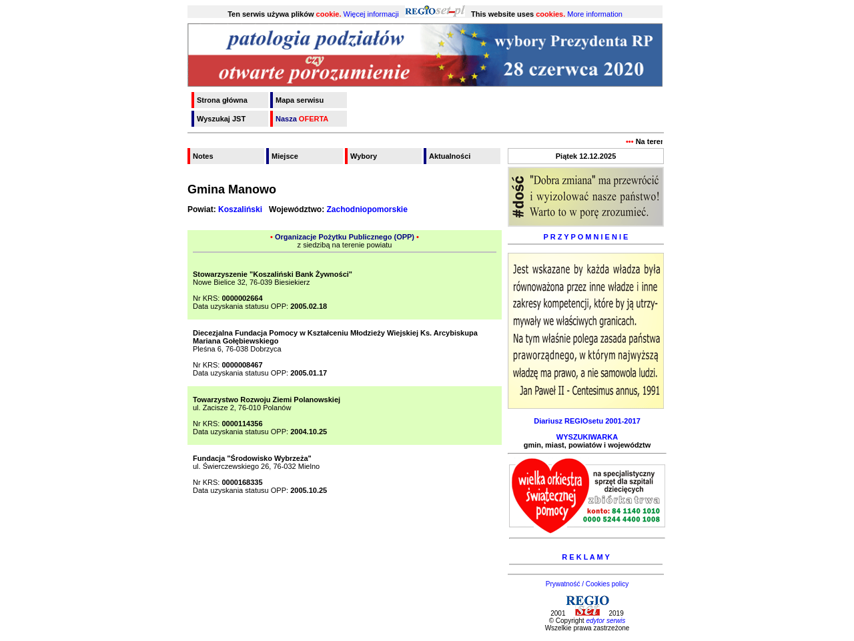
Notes (203, 156)
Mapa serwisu (300, 100)
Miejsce (285, 156)
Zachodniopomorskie (366, 209)
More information (594, 14)
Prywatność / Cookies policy (587, 584)
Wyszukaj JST (221, 119)
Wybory (363, 156)
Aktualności (449, 156)
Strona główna (222, 100)
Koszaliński (240, 209)
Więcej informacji (371, 14)
